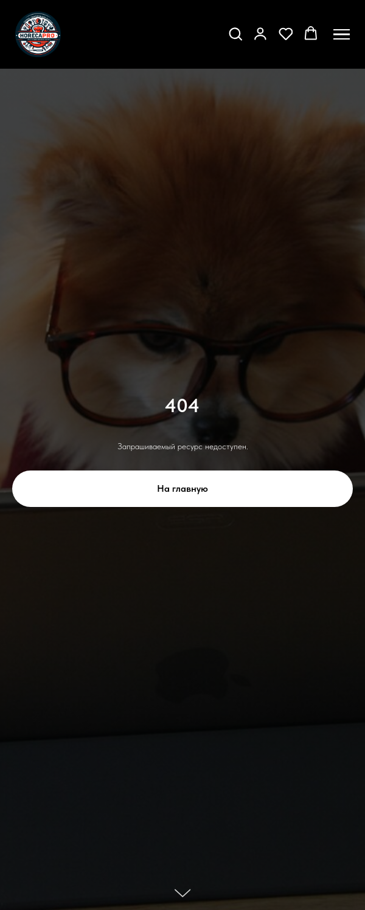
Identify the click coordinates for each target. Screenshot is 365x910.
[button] (235, 33)
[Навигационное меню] (341, 34)
